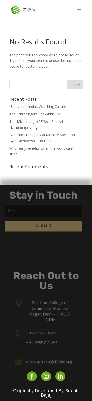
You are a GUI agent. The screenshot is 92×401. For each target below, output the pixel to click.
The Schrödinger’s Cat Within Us (34, 114)
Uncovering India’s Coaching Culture (37, 106)
